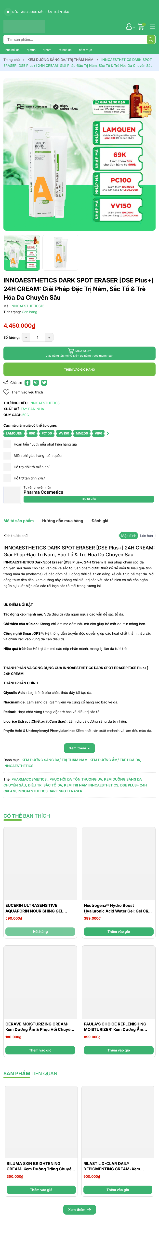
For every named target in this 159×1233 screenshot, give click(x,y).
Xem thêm (79, 1209)
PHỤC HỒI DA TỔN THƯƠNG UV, (76, 779)
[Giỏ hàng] (141, 26)
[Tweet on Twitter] (44, 383)
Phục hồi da (11, 50)
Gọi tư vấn (89, 499)
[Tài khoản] (129, 26)
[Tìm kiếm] (151, 39)
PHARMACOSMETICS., (30, 779)
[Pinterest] (36, 383)
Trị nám (46, 50)
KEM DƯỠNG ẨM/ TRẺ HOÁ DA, (115, 760)
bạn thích (26, 816)
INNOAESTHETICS (18, 766)
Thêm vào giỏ (118, 931)
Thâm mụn (84, 50)
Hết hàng (40, 931)
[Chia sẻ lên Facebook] (27, 383)
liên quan (30, 1074)
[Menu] (152, 26)
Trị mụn (30, 50)
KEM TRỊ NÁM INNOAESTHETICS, (91, 785)
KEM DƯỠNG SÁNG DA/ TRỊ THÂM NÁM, (55, 760)
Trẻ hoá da (64, 50)
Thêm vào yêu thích (23, 392)
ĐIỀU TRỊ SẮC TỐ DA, (45, 785)
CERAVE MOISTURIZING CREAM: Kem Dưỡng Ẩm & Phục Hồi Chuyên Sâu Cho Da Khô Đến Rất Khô (39, 1029)
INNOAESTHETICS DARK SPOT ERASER (50, 791)
